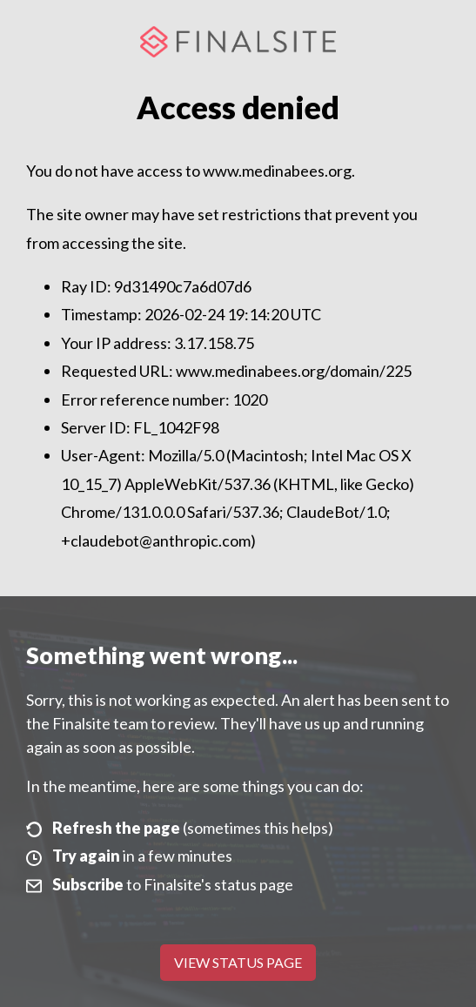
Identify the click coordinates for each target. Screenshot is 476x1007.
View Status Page (238, 962)
